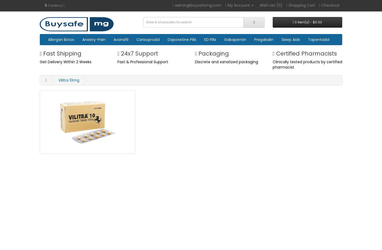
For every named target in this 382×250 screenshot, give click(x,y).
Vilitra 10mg (68, 80)
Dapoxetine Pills (182, 39)
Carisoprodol (148, 39)
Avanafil (121, 39)
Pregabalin (264, 39)
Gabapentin (235, 39)
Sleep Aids (290, 39)
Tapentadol (318, 39)
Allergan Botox (61, 39)
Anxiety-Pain (94, 39)
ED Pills (210, 39)
